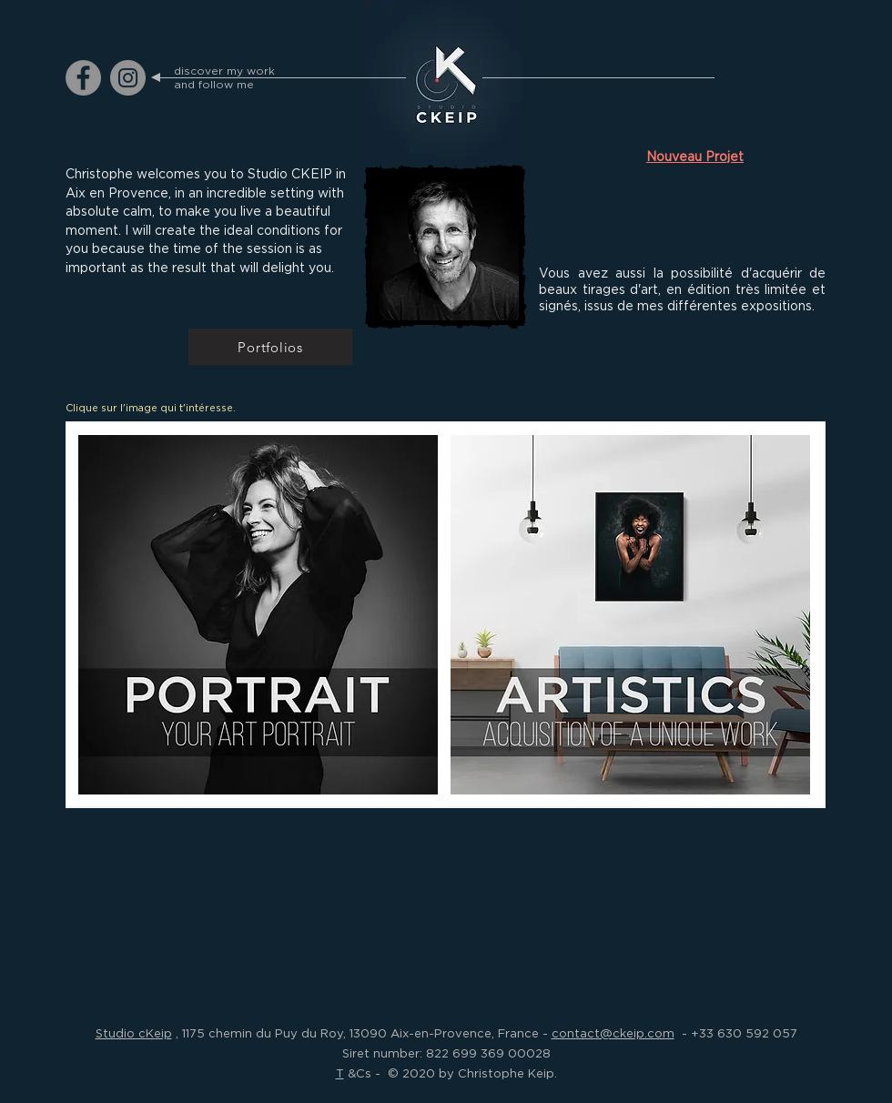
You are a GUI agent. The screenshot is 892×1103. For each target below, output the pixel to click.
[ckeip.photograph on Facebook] (83, 78)
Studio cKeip (134, 1033)
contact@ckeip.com (613, 1033)
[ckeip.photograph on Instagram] (128, 78)
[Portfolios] (270, 347)
